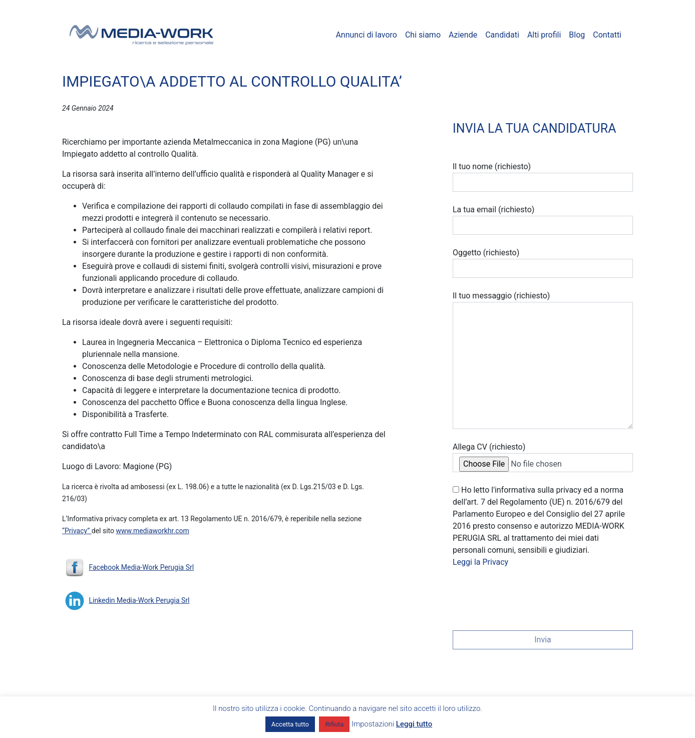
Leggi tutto (414, 723)
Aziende (463, 35)
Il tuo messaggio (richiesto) (543, 360)
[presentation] (529, 595)
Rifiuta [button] (334, 724)
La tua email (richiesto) (543, 220)
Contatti (607, 35)
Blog (577, 35)
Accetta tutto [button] (290, 724)
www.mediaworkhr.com (152, 531)
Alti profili (544, 35)
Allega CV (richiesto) (543, 457)
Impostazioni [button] (373, 723)
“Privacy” (77, 531)
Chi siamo (423, 35)
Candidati (502, 35)
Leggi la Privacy (480, 562)
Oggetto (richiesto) (543, 263)
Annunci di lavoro (366, 35)
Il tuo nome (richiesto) (543, 177)
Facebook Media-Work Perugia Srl (141, 567)
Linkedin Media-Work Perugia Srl (139, 600)
